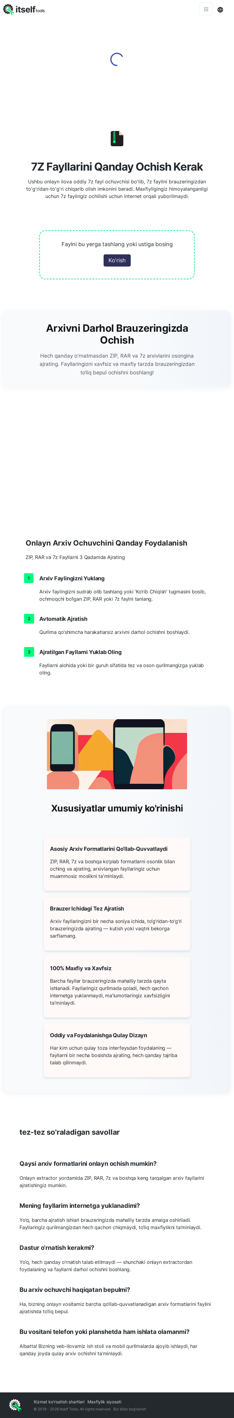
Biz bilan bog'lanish (129, 1409)
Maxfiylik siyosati (104, 1401)
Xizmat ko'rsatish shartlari (59, 1401)
